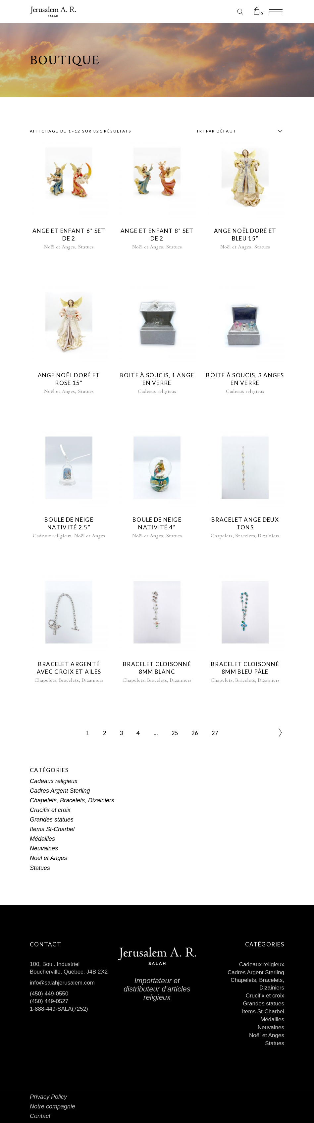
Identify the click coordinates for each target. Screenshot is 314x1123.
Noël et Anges (59, 246)
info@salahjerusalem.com (62, 983)
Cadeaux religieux (157, 391)
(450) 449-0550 (49, 993)
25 (175, 732)
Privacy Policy (48, 1097)
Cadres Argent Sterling (60, 790)
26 (194, 732)
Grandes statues (52, 819)
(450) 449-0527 (49, 1001)
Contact (40, 1116)
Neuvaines (44, 848)
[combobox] (237, 131)
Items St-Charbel (52, 829)
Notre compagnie (52, 1106)
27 (215, 732)
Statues (86, 246)
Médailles (42, 838)
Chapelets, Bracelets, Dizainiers (245, 535)
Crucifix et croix (50, 810)
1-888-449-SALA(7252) (59, 1009)
